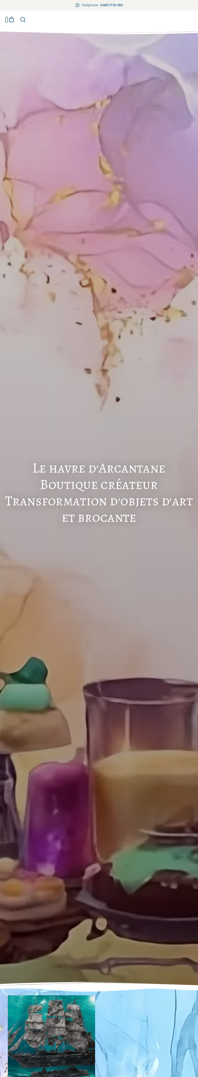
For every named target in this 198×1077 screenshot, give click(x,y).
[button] (6, 19)
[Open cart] (11, 19)
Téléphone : (102, 5)
